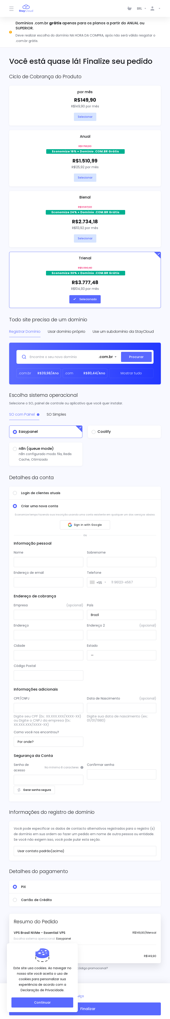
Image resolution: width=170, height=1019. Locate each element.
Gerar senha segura (34, 790)
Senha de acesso (21, 767)
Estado (92, 645)
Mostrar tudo (131, 373)
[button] (85, 524)
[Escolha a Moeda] (141, 8)
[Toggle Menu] (11, 8)
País (90, 605)
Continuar (42, 1002)
